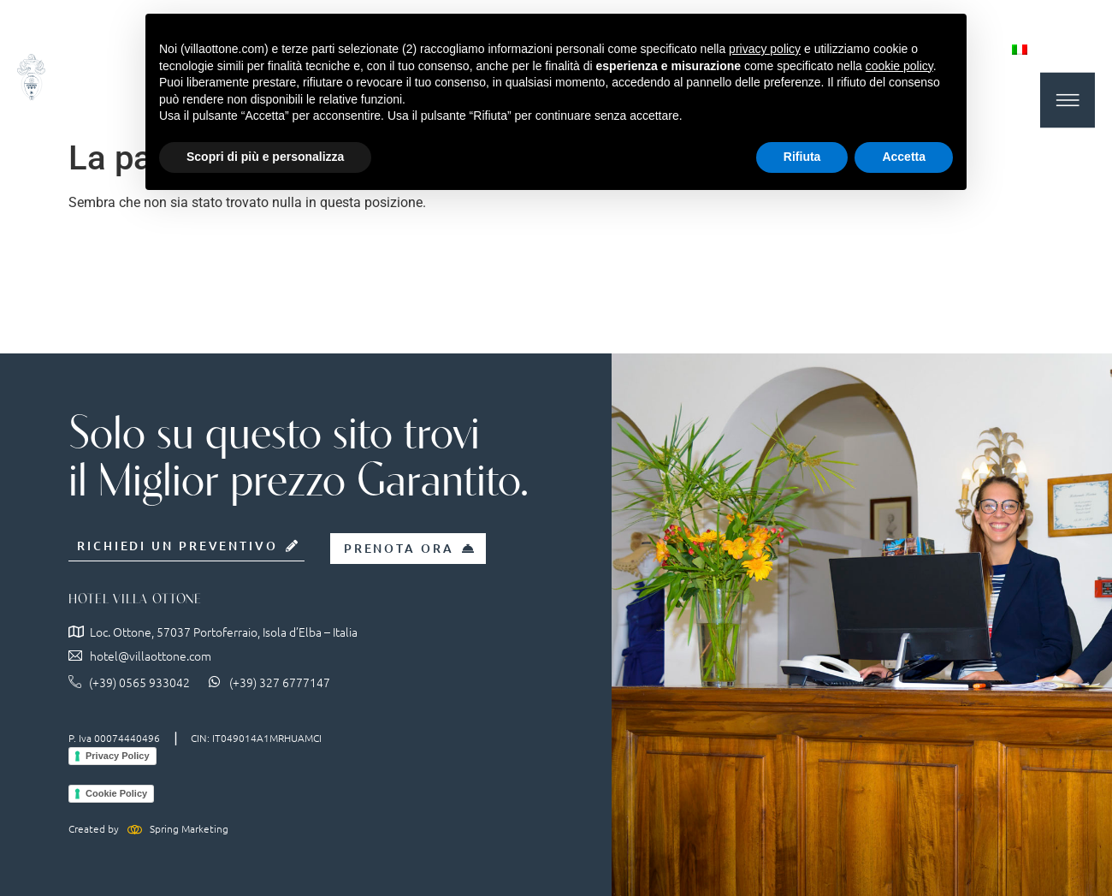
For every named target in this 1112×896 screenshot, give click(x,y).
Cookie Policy (116, 793)
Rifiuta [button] (802, 156)
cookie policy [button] (899, 66)
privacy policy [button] (765, 49)
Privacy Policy (118, 756)
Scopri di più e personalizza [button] (265, 156)
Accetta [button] (904, 156)
